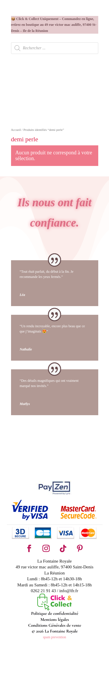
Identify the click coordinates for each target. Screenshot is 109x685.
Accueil (16, 129)
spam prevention (54, 637)
